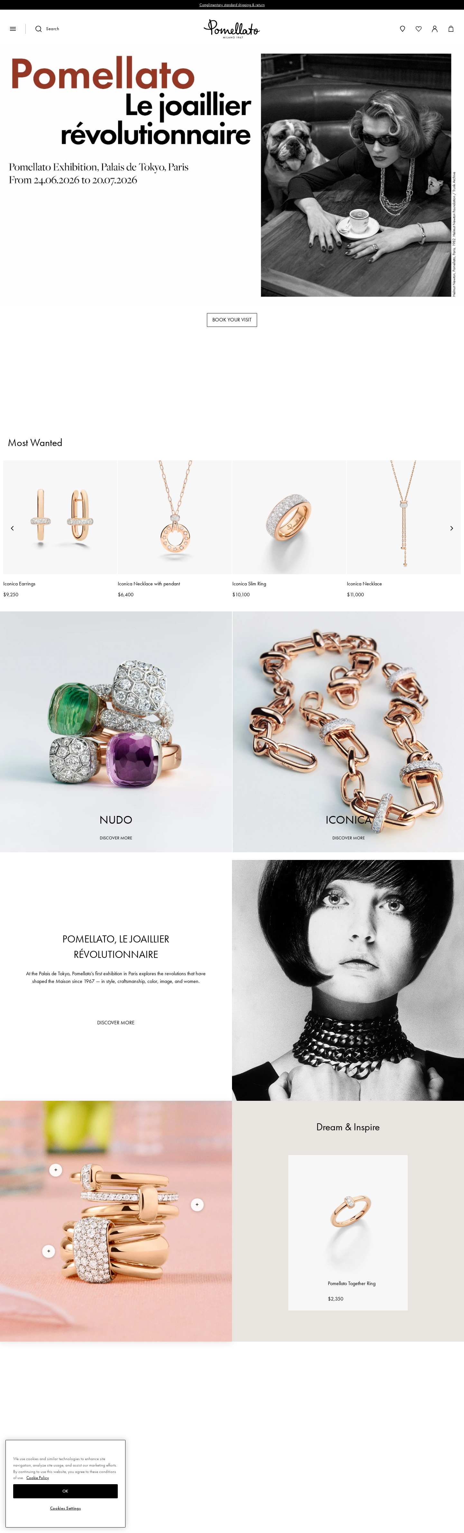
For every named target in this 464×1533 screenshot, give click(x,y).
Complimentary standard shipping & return (232, 5)
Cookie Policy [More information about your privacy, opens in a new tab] (37, 1477)
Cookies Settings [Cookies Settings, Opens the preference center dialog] (65, 1508)
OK (65, 1491)
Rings (162, 380)
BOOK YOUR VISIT (232, 320)
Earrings (244, 380)
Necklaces (291, 380)
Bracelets (200, 380)
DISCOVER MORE (116, 838)
